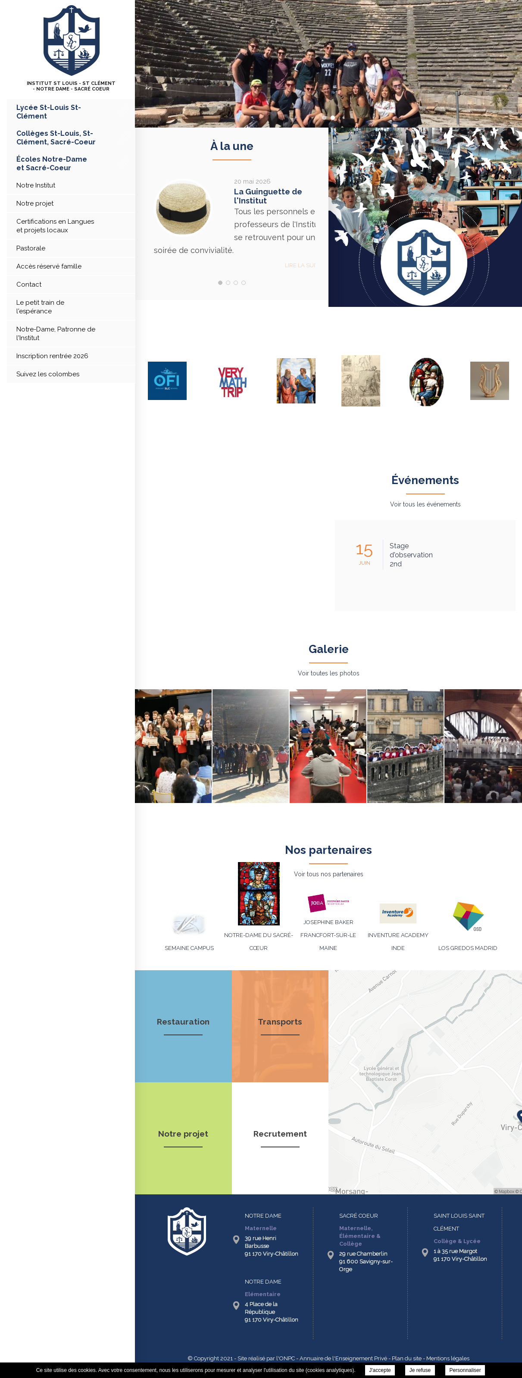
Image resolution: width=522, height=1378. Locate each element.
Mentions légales (447, 1358)
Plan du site (407, 1358)
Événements (425, 480)
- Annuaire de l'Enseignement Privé (341, 1358)
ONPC (287, 1358)
